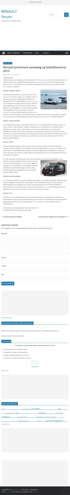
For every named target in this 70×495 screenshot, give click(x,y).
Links (36, 53)
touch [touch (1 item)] (34, 421)
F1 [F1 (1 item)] (37, 413)
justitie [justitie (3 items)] (41, 413)
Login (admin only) (6, 318)
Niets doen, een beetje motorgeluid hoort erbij (17, 358)
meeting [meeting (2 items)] (59, 413)
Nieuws (17, 74)
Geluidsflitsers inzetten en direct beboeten (16, 352)
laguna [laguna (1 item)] (51, 413)
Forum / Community (13, 53)
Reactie (4, 234)
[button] (39, 53)
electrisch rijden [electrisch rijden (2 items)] (13, 413)
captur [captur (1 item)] (46, 409)
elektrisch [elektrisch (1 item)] (22, 413)
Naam (4, 257)
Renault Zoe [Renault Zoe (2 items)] (22, 417)
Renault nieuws (8, 63)
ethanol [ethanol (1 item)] (35, 413)
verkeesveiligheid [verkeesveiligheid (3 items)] (54, 420)
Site (2, 274)
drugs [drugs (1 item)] (5, 413)
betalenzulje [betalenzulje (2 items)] (27, 409)
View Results (35, 366)
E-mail (4, 266)
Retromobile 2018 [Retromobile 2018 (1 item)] (31, 417)
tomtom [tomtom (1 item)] (31, 421)
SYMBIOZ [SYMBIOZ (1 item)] (14, 421)
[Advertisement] (35, 37)
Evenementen (27, 53)
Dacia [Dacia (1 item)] (2, 413)
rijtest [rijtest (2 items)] (53, 417)
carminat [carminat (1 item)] (50, 409)
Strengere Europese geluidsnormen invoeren (16, 355)
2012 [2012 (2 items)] (3, 409)
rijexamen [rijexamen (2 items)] (47, 417)
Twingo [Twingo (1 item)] (43, 421)
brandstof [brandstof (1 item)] (42, 409)
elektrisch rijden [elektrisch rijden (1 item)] (29, 413)
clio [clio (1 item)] (62, 409)
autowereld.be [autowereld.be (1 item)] (14, 409)
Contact (46, 53)
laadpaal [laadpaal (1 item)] (47, 413)
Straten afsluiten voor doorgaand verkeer (15, 349)
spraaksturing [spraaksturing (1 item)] (4, 421)
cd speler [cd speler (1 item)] (55, 409)
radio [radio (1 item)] (15, 417)
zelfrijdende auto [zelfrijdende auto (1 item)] (5, 424)
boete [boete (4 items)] (36, 409)
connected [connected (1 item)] (65, 409)
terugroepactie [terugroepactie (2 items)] (23, 421)
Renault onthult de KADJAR (11, 217)
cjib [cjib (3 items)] (59, 409)
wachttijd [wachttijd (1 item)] (65, 421)
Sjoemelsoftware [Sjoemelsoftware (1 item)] (60, 417)
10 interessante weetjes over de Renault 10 (53, 217)
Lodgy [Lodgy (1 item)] (54, 413)
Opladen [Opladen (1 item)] (12, 417)
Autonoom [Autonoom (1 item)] (8, 409)
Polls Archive (5, 370)
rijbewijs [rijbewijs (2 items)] (39, 417)
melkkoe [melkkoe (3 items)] (5, 417)
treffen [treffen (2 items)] (39, 421)
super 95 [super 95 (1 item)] (10, 421)
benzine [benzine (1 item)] (20, 409)
